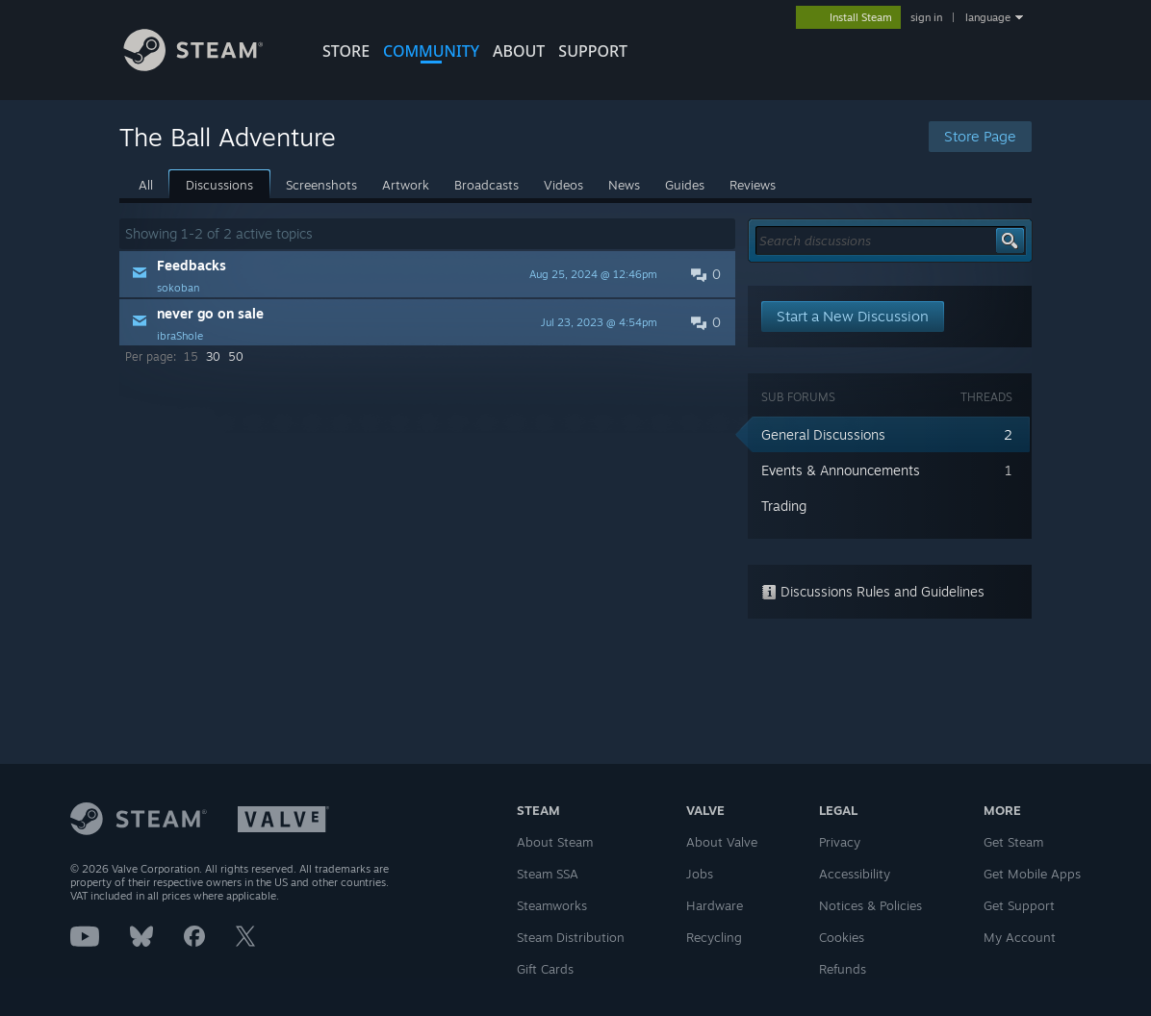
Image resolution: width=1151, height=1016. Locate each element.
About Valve (721, 842)
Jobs (699, 873)
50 (235, 356)
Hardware (714, 905)
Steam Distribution (571, 937)
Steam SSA (547, 873)
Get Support (1019, 905)
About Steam (555, 842)
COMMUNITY (431, 51)
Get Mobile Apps (1032, 873)
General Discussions (823, 434)
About (519, 51)
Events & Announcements (840, 470)
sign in (926, 17)
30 (213, 356)
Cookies (841, 937)
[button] (427, 274)
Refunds (842, 969)
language (987, 17)
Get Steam (1013, 842)
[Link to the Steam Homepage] (208, 66)
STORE (346, 51)
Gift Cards (545, 969)
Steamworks (552, 905)
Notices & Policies (870, 905)
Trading (783, 505)
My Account (1020, 937)
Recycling (714, 937)
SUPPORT (592, 51)
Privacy (839, 842)
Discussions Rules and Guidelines (873, 591)
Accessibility (854, 873)
